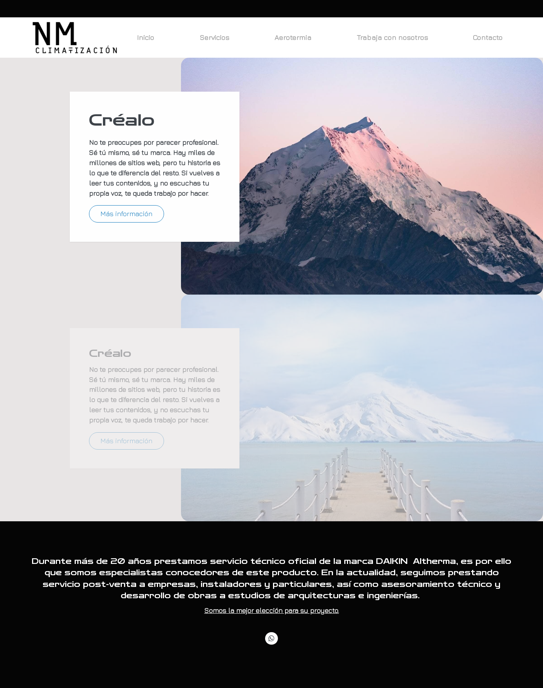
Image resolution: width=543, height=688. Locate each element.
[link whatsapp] (271, 637)
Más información (126, 214)
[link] (76, 37)
